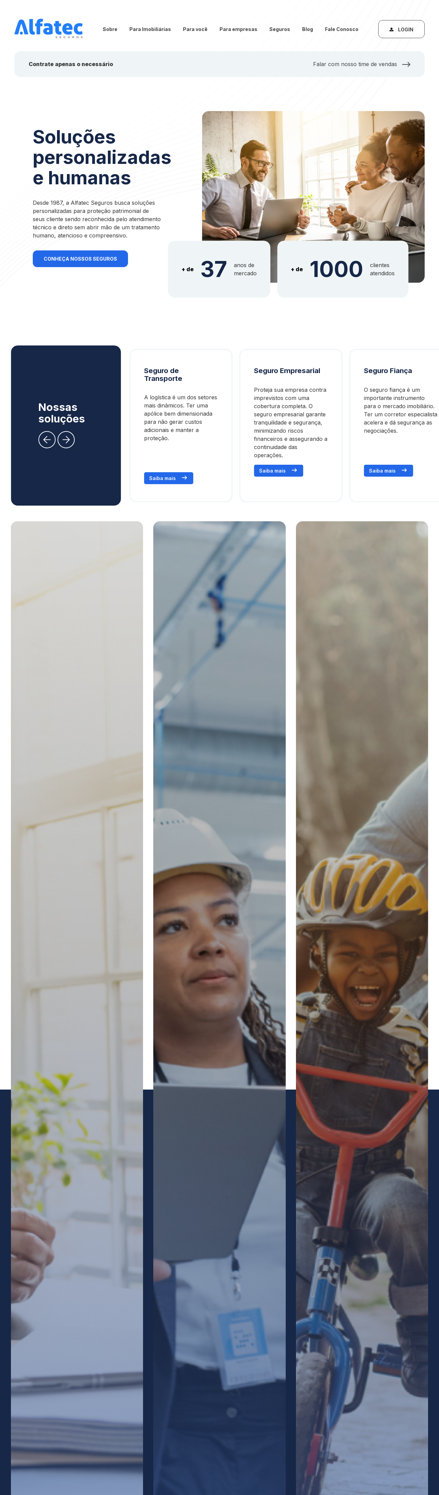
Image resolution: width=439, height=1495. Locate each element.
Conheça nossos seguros (80, 259)
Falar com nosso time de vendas (361, 64)
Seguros (279, 29)
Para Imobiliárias (150, 29)
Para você (195, 29)
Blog (307, 29)
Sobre (110, 29)
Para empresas (238, 29)
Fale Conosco (341, 29)
